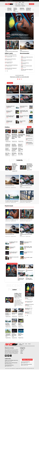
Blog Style (23, 5)
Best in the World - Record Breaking (24, 116)
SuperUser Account (14, 170)
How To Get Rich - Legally (23, 121)
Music (6, 50)
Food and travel (18, 5)
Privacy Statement (12, 368)
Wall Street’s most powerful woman (9, 121)
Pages (20, 2)
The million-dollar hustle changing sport (11, 68)
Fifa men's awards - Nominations (9, 111)
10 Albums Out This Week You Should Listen (28, 9)
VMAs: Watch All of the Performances (24, 106)
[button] (11, 0)
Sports (22, 68)
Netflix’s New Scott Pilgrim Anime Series (9, 9)
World (23, 2)
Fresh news (22, 349)
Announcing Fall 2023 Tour (22, 8)
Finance (25, 258)
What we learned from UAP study (26, 364)
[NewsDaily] (9, 4)
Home (16, 2)
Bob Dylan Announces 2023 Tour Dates (15, 9)
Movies (22, 353)
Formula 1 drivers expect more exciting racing (10, 116)
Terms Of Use (7, 368)
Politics (22, 350)
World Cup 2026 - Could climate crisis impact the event (24, 111)
